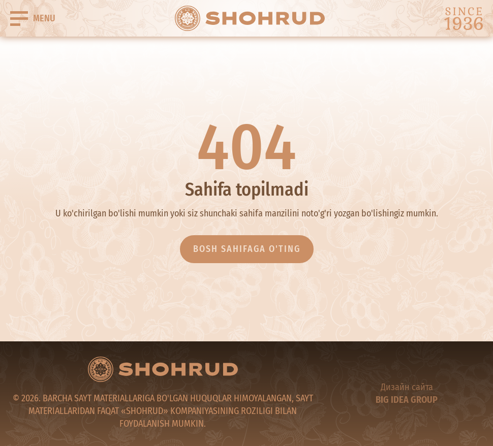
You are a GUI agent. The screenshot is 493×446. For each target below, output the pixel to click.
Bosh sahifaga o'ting (246, 248)
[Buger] (32, 18)
